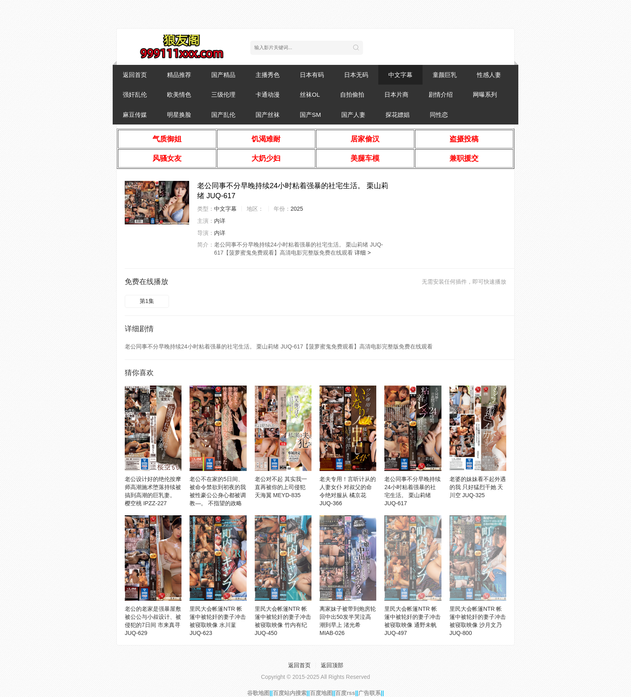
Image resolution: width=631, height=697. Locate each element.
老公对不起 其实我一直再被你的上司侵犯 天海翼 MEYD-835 (281, 487)
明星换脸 (179, 114)
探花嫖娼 (398, 114)
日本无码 (356, 74)
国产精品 (223, 74)
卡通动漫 (268, 94)
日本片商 (396, 94)
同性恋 (439, 114)
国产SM (310, 114)
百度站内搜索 (290, 693)
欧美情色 (179, 94)
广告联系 (369, 693)
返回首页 (135, 74)
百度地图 (321, 693)
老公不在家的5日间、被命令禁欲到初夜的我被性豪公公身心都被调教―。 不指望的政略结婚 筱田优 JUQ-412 (218, 495)
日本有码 (312, 74)
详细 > (363, 252)
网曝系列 (485, 94)
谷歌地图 (258, 693)
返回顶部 (332, 665)
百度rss (345, 693)
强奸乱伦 (135, 94)
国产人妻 (353, 114)
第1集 (147, 301)
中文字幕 (400, 74)
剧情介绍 (441, 94)
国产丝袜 (268, 114)
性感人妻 (489, 74)
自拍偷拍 (352, 94)
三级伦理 (223, 94)
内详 (219, 221)
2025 (297, 208)
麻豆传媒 (135, 114)
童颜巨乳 (445, 74)
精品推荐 (179, 74)
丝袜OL (310, 94)
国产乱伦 (223, 114)
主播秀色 (268, 74)
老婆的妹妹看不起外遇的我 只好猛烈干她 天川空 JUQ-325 (478, 487)
